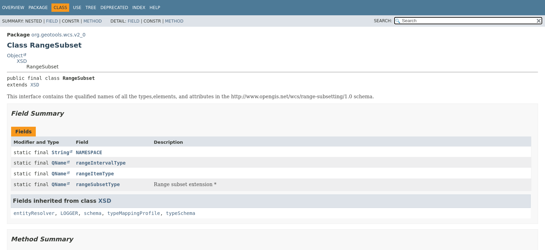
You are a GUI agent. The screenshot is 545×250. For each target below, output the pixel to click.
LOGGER (69, 213)
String (61, 152)
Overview (13, 7)
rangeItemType (95, 173)
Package (38, 7)
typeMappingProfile (133, 213)
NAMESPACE (89, 152)
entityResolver (34, 213)
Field (52, 21)
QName (59, 163)
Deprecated (114, 7)
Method (92, 21)
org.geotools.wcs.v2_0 (58, 35)
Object (15, 55)
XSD (22, 61)
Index (139, 7)
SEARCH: (383, 20)
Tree (91, 7)
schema (92, 213)
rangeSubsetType (98, 184)
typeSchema (180, 213)
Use (77, 7)
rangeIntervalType (100, 163)
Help (154, 7)
